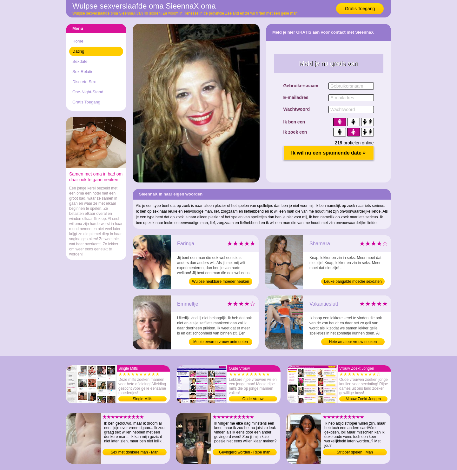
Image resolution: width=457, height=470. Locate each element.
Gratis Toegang (360, 8)
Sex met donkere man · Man (135, 452)
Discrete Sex (84, 81)
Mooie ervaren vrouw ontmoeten (220, 342)
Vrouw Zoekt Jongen (363, 399)
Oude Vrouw (252, 399)
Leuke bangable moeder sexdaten (352, 281)
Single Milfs (142, 399)
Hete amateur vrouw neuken (353, 342)
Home (77, 41)
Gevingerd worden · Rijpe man (244, 452)
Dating (78, 51)
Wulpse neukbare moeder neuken (220, 281)
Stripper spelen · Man (355, 452)
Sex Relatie (82, 71)
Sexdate (80, 61)
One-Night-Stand (87, 91)
